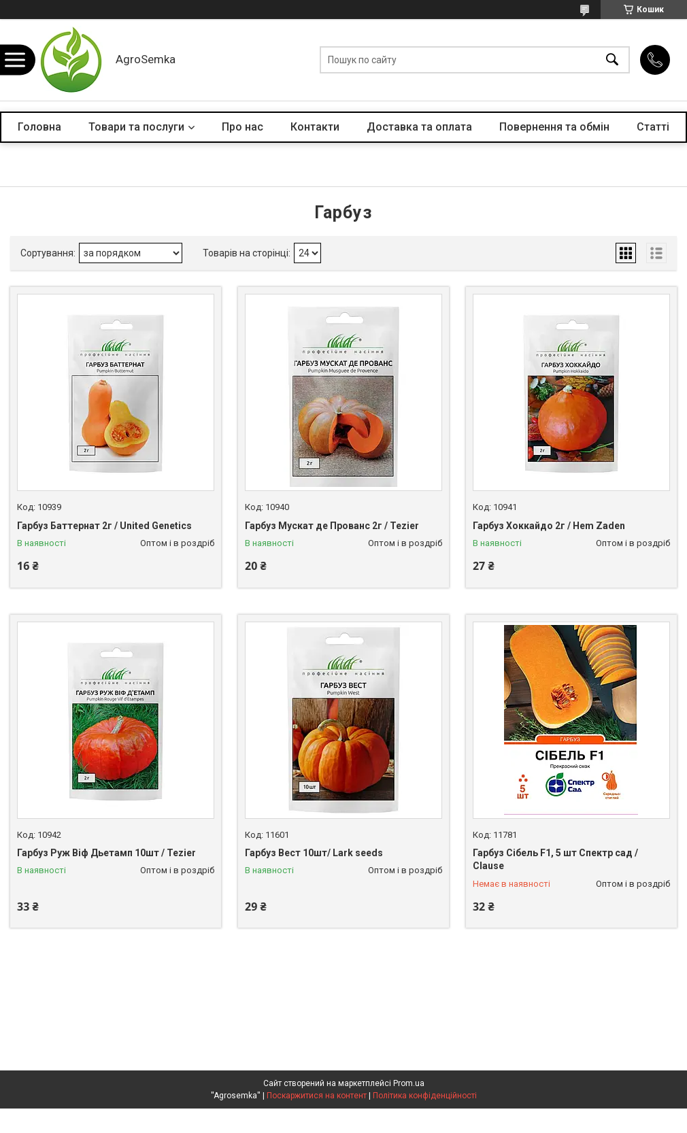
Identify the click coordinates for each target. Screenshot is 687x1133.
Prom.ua (408, 1083)
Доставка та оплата (419, 126)
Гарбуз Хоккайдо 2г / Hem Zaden (549, 525)
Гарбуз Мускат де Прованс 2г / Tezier (332, 525)
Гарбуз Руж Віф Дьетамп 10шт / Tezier (106, 852)
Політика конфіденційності (425, 1095)
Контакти (314, 126)
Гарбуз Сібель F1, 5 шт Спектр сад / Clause (555, 859)
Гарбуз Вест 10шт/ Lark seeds (314, 852)
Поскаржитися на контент (317, 1095)
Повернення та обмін (554, 126)
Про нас (242, 126)
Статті (653, 126)
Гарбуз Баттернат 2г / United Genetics (104, 525)
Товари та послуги (136, 126)
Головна (39, 126)
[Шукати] (612, 60)
